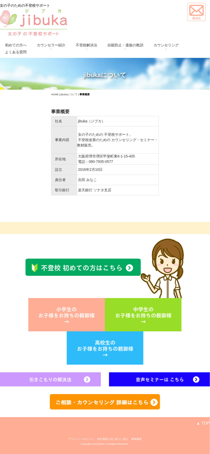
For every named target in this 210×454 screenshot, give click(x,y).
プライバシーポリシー (75, 439)
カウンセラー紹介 (45, 45)
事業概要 (131, 439)
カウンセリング (160, 45)
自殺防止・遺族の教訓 (120, 45)
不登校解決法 (81, 45)
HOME (49, 94)
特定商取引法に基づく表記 (107, 439)
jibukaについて (63, 94)
